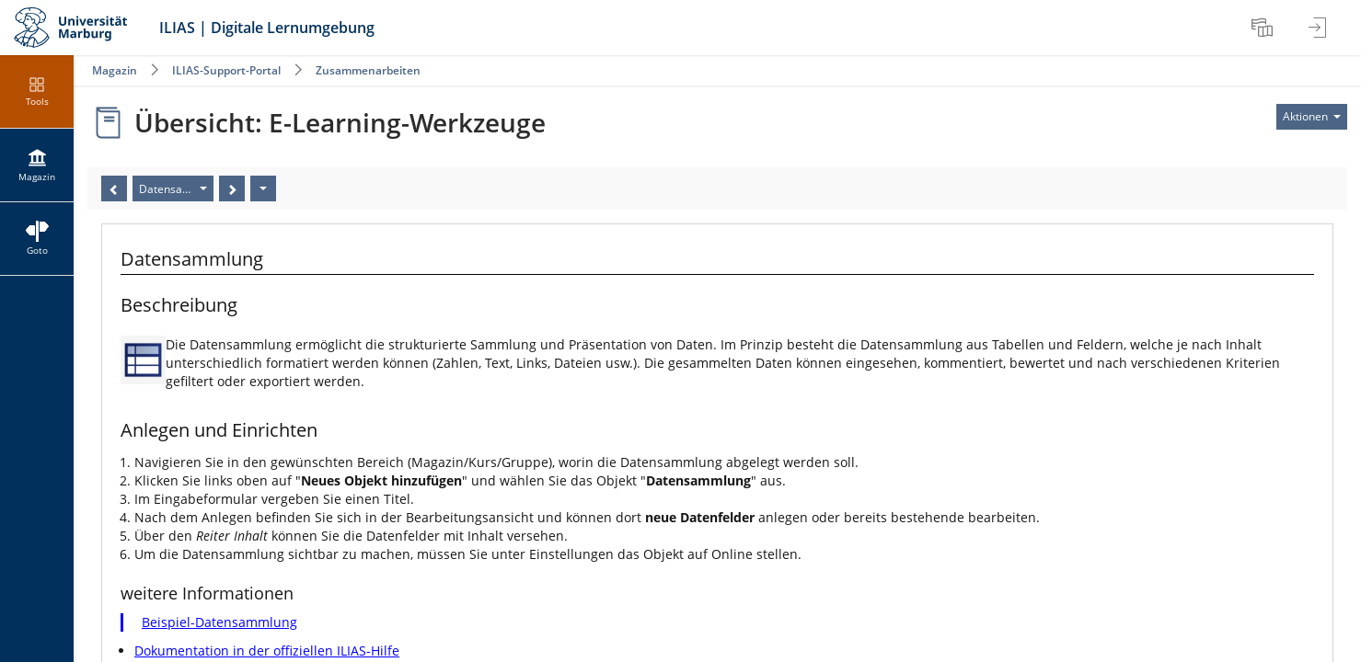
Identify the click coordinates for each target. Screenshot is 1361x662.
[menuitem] (1264, 27)
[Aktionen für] (1311, 117)
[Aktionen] (263, 188)
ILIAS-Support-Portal (226, 70)
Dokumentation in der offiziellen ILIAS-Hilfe (266, 650)
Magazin (114, 70)
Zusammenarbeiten (368, 70)
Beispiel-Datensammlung (219, 622)
